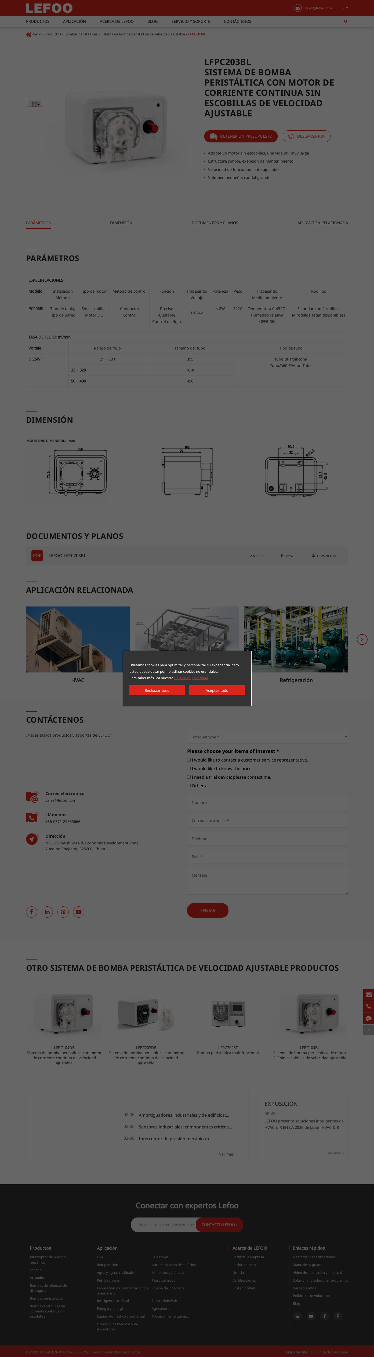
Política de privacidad (191, 678)
